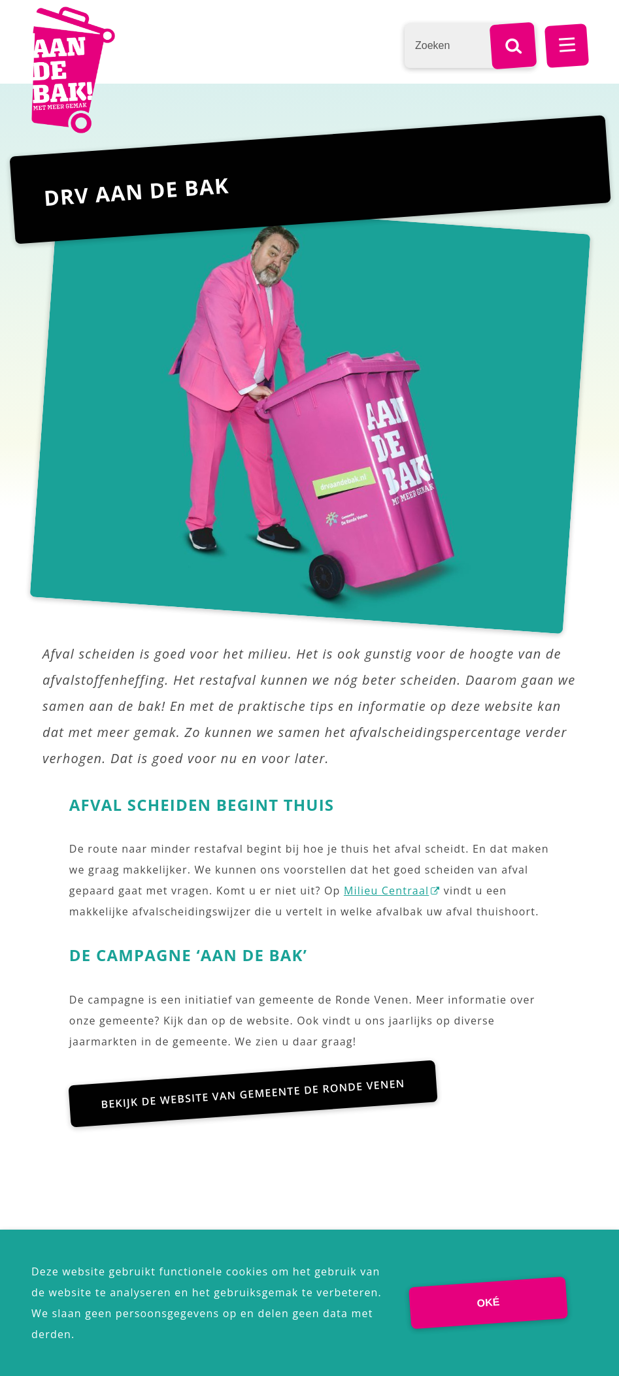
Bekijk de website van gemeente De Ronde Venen (253, 1093)
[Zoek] (513, 46)
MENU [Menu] (566, 46)
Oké (488, 1302)
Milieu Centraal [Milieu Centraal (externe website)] (386, 890)
